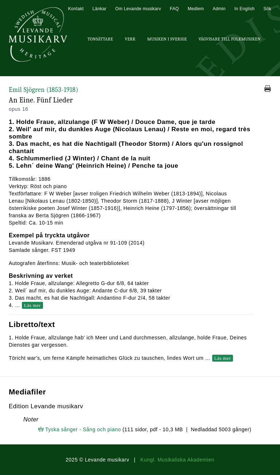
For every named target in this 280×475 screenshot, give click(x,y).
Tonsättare (100, 39)
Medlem (196, 8)
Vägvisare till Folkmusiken (229, 39)
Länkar (100, 8)
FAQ (174, 8)
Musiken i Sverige (167, 39)
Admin (219, 8)
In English (244, 8)
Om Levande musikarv (138, 8)
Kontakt (76, 8)
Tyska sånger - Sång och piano (83, 429)
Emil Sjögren (43, 90)
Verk (130, 39)
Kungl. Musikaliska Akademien (177, 460)
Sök (267, 8)
